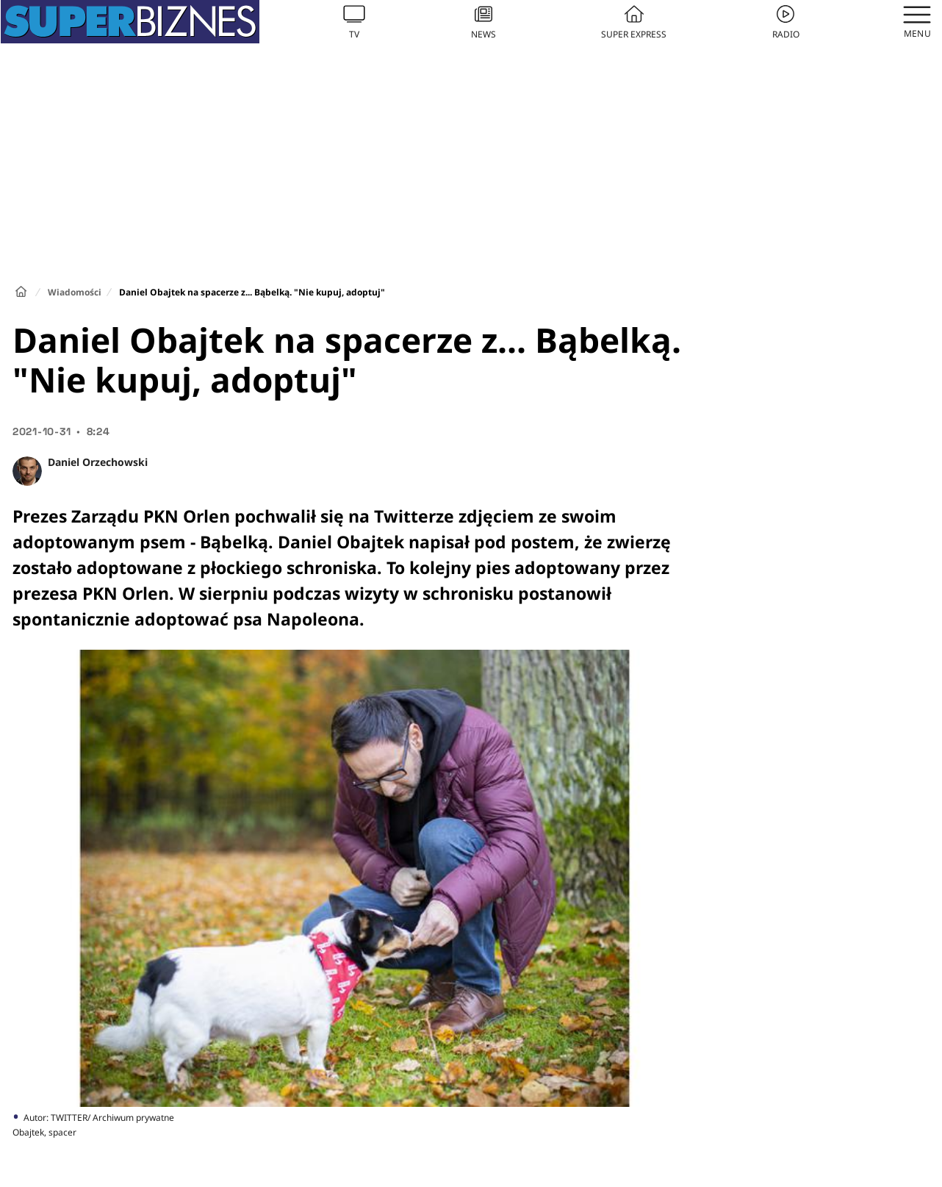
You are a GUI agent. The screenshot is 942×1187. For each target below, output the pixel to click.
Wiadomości (74, 292)
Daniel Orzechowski (98, 462)
